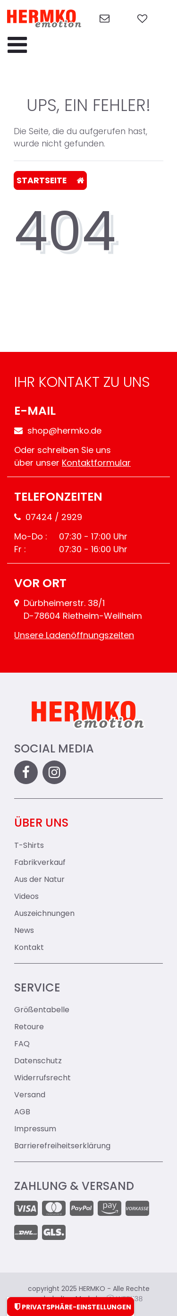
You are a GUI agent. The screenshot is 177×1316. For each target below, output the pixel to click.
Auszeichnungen (44, 914)
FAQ (22, 1044)
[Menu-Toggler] (17, 46)
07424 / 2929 (48, 517)
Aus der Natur (39, 880)
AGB (22, 1112)
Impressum (35, 1129)
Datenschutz (38, 1061)
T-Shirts (29, 846)
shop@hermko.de (57, 431)
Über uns (41, 823)
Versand (29, 1095)
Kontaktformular (96, 463)
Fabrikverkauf (40, 863)
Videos (26, 897)
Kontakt (29, 948)
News (24, 931)
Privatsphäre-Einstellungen (70, 1306)
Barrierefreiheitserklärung (62, 1146)
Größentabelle (41, 1010)
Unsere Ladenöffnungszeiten (74, 636)
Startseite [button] (50, 180)
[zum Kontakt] (104, 19)
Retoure (29, 1027)
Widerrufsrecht (42, 1078)
